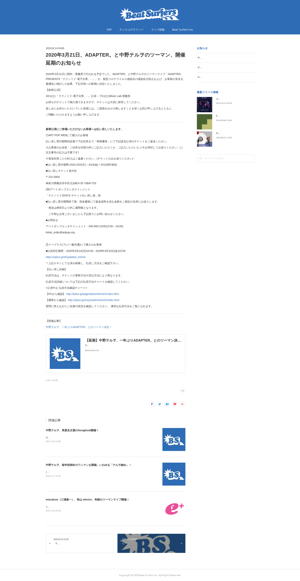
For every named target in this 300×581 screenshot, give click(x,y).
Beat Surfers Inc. (182, 29)
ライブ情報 (158, 29)
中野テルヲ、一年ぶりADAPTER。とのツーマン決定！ (79, 327)
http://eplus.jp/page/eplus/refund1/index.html (92, 293)
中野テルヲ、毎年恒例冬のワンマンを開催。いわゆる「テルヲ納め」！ (88, 464)
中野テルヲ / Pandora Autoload (232, 141)
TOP (109, 29)
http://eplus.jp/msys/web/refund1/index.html (93, 300)
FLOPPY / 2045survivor (228, 124)
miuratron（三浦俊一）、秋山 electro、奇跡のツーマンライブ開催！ (87, 499)
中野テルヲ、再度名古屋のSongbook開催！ (72, 430)
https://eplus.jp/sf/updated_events (66, 257)
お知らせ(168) (52, 380)
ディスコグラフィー (131, 29)
